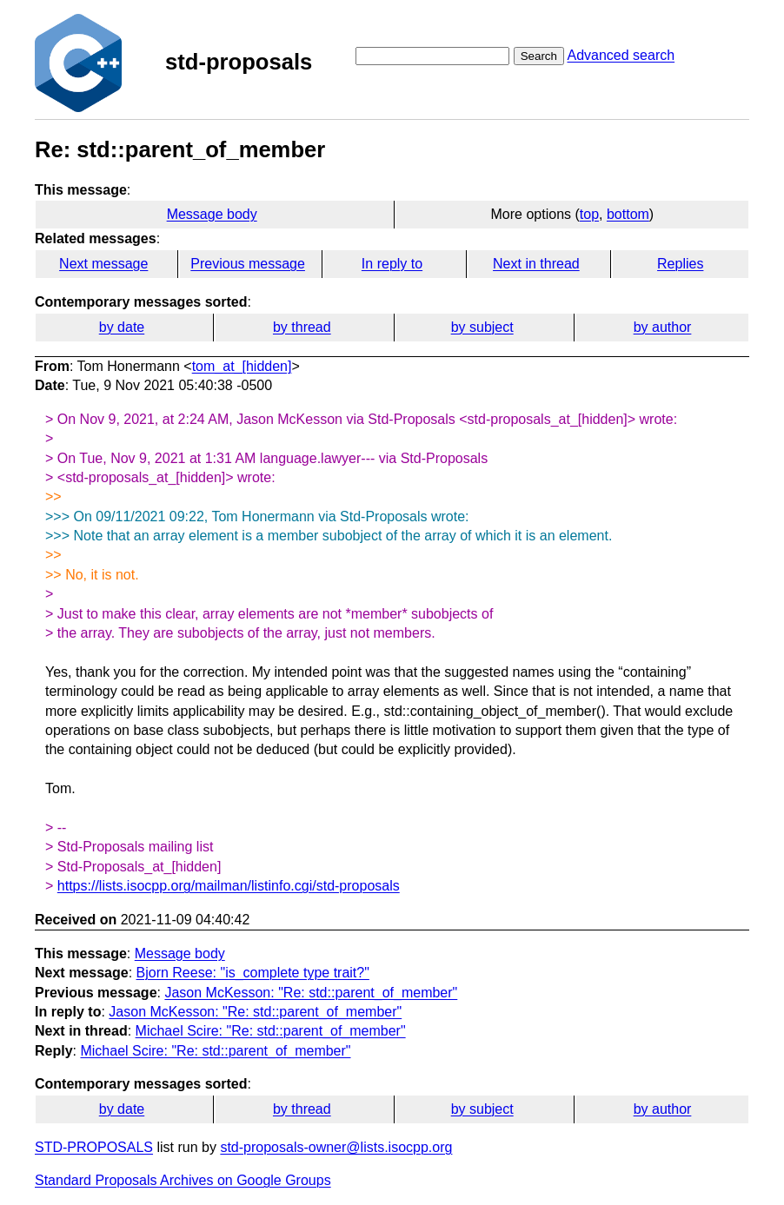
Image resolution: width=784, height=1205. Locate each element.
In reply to (392, 263)
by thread (302, 327)
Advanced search (620, 55)
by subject (482, 327)
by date (121, 327)
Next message (103, 263)
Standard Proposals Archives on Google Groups (183, 1180)
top (589, 214)
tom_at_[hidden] (242, 366)
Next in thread (536, 263)
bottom (628, 214)
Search (539, 56)
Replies (680, 263)
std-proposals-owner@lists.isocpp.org (336, 1147)
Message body (212, 214)
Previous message (247, 263)
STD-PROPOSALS (94, 1147)
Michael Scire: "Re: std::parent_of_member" (271, 1030)
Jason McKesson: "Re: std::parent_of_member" (310, 992)
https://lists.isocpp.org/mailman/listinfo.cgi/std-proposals (228, 885)
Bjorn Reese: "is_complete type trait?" (252, 972)
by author (663, 327)
